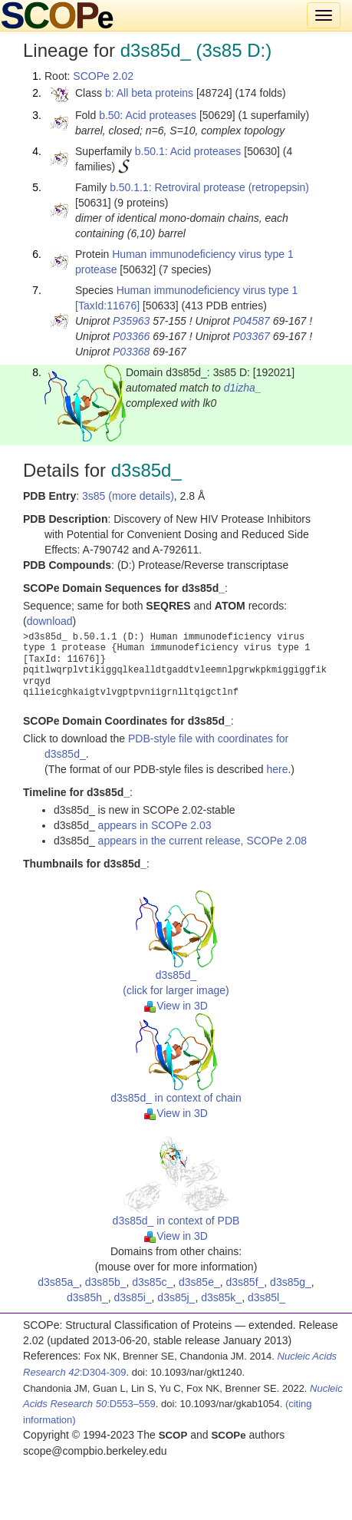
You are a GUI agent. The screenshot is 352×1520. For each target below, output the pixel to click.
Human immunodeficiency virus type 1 (207, 290)
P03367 (250, 336)
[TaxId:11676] (107, 305)
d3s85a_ (58, 1282)
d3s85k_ (221, 1297)
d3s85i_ (133, 1297)
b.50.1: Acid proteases (188, 151)
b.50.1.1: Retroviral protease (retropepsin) (209, 187)
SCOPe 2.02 (103, 76)
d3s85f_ (245, 1282)
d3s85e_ (199, 1282)
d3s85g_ (290, 1282)
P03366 (131, 336)
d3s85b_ (106, 1282)
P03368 (131, 351)
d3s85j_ (176, 1297)
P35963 (131, 321)
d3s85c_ (152, 1282)
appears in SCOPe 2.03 (155, 825)
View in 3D (176, 1006)
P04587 (250, 321)
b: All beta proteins (149, 93)
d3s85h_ (87, 1297)
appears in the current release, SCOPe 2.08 (202, 840)
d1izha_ (243, 388)
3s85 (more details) (128, 496)
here (277, 769)
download (50, 621)
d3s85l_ (266, 1297)
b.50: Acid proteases (147, 115)
